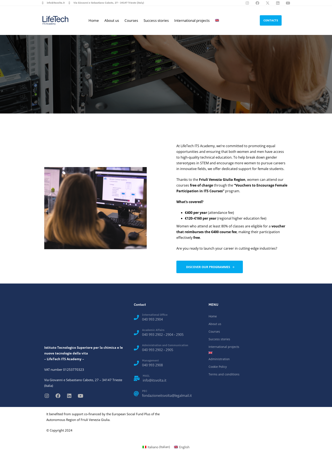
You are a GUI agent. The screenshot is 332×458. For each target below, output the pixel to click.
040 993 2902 (152, 334)
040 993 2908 (152, 365)
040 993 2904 (152, 319)
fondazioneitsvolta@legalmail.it (167, 395)
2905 (180, 334)
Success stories (156, 20)
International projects (192, 20)
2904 (169, 334)
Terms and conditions (224, 374)
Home (94, 20)
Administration (219, 359)
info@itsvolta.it (154, 380)
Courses (131, 20)
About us (111, 20)
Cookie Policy (218, 367)
